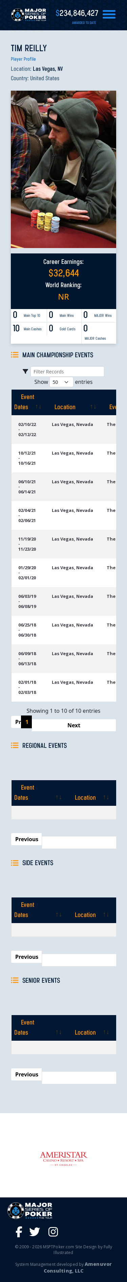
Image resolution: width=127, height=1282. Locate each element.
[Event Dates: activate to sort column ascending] (28, 402)
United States (44, 78)
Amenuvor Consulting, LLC (78, 1267)
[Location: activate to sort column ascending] (72, 402)
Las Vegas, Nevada (72, 424)
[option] (63, 1158)
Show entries (63, 382)
